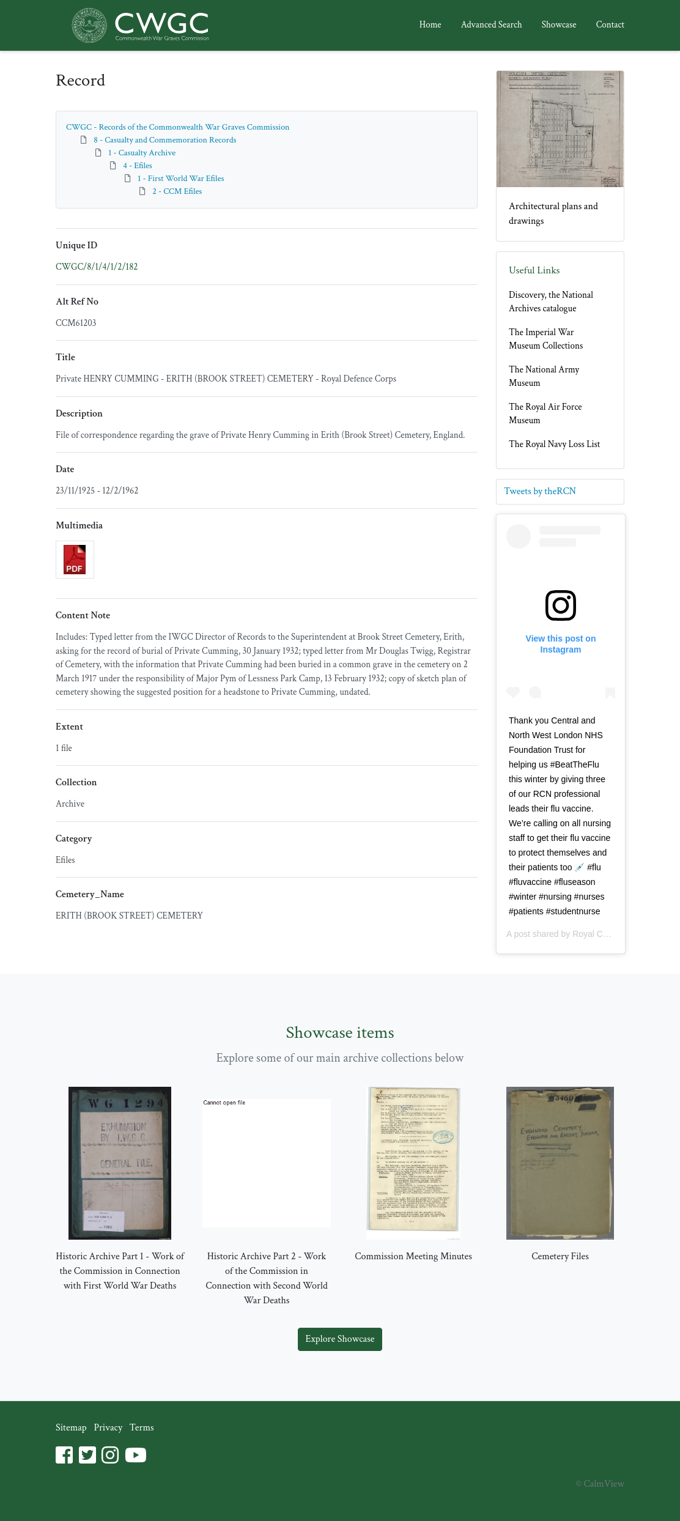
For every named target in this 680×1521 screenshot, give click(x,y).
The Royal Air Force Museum (545, 414)
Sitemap (71, 1427)
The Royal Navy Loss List (554, 444)
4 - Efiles (137, 165)
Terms (142, 1427)
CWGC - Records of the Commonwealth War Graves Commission (178, 127)
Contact (610, 25)
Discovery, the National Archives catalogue (551, 302)
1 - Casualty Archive (142, 152)
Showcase (559, 25)
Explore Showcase (340, 1339)
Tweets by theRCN (540, 491)
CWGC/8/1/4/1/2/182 (97, 267)
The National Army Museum (544, 377)
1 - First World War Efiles (181, 178)
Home (430, 25)
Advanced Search (491, 25)
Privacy (108, 1427)
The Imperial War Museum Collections (546, 339)
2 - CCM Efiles (177, 191)
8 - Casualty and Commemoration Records (165, 140)
